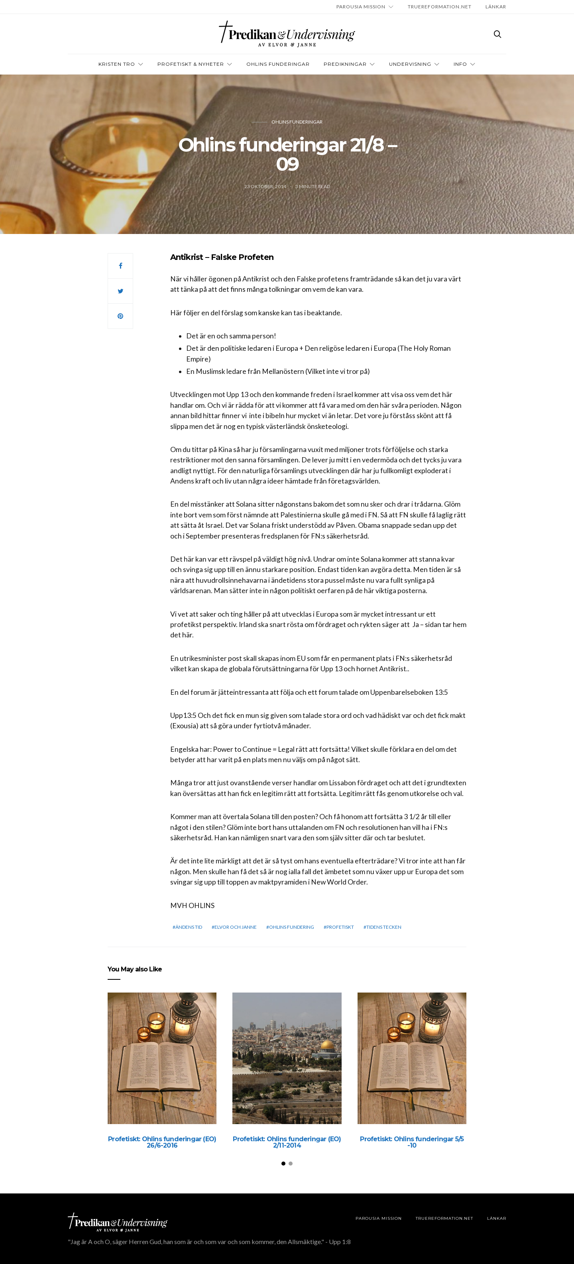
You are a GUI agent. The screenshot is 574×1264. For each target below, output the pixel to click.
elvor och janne (235, 927)
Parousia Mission (360, 7)
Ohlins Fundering (291, 927)
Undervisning (410, 64)
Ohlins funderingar (296, 122)
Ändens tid (188, 927)
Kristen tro (116, 64)
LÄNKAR (496, 7)
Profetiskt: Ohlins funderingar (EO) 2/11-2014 (287, 1142)
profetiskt (340, 927)
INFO (460, 64)
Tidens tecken (383, 927)
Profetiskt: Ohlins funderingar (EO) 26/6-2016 (162, 1142)
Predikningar (345, 64)
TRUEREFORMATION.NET (440, 7)
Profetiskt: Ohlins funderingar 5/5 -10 (412, 1142)
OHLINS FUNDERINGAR (278, 64)
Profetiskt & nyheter (190, 64)
